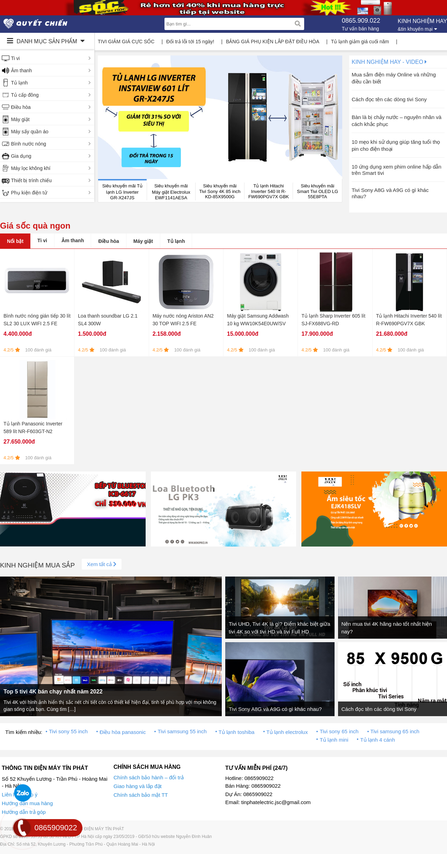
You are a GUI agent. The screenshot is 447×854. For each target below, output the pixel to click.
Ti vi (15, 58)
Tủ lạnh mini (334, 740)
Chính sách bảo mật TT (140, 795)
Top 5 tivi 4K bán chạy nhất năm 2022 (53, 692)
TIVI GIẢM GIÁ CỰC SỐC (126, 41)
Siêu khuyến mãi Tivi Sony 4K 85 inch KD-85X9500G (219, 191)
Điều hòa (20, 107)
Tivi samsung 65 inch (395, 731)
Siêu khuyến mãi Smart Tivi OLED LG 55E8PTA (317, 191)
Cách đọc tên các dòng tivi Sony (389, 99)
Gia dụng (21, 156)
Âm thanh (21, 70)
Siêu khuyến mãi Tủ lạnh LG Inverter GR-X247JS (122, 191)
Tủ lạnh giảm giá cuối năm (360, 41)
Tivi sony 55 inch (68, 731)
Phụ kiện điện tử (29, 192)
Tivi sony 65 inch (339, 731)
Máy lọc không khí (30, 168)
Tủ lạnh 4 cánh (377, 740)
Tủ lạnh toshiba (237, 732)
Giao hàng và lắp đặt (137, 786)
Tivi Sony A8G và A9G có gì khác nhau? (275, 709)
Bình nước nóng (28, 144)
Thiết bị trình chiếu (31, 180)
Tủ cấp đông (24, 95)
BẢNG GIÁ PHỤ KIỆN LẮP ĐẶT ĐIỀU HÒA (272, 41)
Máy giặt (20, 119)
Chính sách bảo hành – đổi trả (148, 777)
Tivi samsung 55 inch (181, 731)
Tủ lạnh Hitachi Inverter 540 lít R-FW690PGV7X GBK (268, 191)
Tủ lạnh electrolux (287, 732)
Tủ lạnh (19, 83)
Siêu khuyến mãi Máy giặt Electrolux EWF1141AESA (171, 191)
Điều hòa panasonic (123, 732)
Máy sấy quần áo (29, 131)
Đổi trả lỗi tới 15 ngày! (190, 41)
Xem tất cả (101, 564)
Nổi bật (15, 241)
